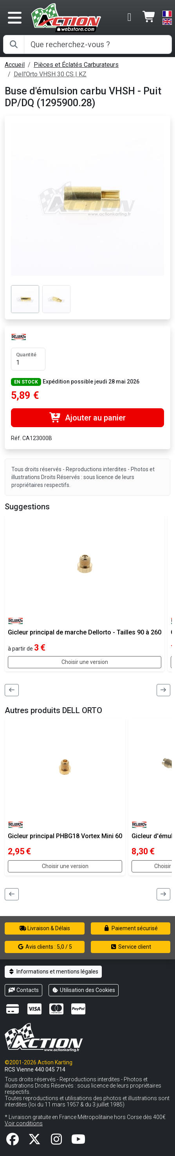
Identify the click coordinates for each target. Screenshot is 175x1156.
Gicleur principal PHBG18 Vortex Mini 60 (65, 836)
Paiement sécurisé (130, 928)
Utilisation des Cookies (83, 990)
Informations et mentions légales (53, 971)
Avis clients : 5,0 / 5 (44, 947)
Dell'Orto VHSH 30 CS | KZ (50, 74)
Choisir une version (84, 662)
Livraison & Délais (44, 928)
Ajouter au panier (87, 417)
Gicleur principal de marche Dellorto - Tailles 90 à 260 (84, 632)
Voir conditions (24, 1123)
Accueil (15, 64)
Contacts (23, 990)
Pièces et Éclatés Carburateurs (76, 64)
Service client (130, 947)
